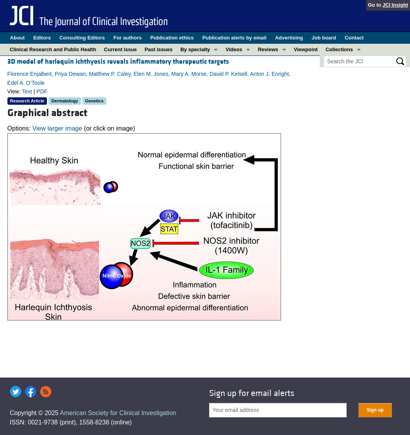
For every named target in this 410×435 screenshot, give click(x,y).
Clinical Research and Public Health (53, 49)
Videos (234, 49)
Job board (324, 38)
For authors (127, 38)
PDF (41, 91)
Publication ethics (171, 38)
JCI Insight (395, 5)
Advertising (289, 38)
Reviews (268, 49)
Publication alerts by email (234, 38)
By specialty (195, 49)
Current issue (120, 49)
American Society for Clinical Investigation (118, 413)
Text (27, 91)
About (17, 38)
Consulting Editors (82, 38)
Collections (339, 49)
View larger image (57, 128)
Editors (42, 38)
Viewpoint (306, 49)
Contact (354, 38)
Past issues (159, 49)
